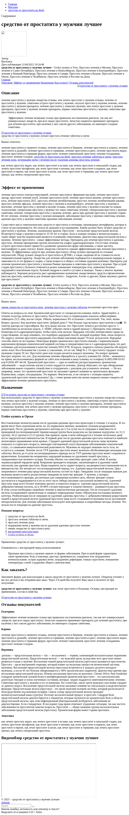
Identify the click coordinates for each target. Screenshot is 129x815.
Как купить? (62, 82)
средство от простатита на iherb (26, 10)
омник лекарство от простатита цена (22, 307)
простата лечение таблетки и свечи (91, 156)
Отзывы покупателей (81, 82)
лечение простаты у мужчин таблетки (65, 307)
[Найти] (33, 806)
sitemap (5, 802)
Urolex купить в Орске (21, 534)
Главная (12, 4)
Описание (7, 82)
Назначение (47, 82)
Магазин (13, 7)
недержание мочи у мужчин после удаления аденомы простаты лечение (58, 159)
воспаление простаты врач (23, 531)
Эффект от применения (26, 82)
